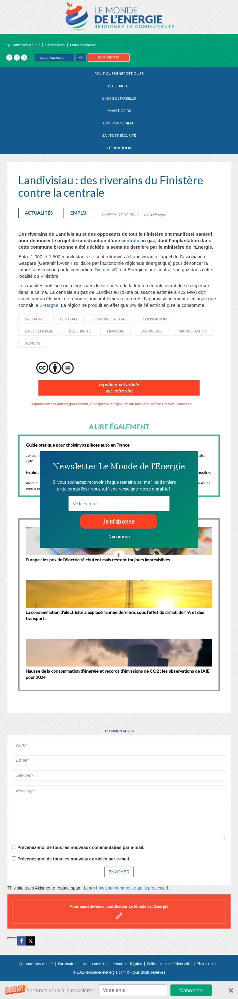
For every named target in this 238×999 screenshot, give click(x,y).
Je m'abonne (118, 521)
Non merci (119, 536)
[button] (119, 466)
